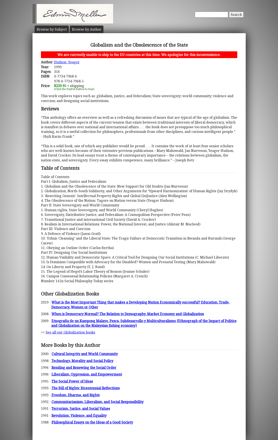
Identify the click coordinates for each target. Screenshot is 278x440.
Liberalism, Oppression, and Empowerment (87, 374)
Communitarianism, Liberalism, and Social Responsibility (98, 401)
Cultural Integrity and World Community (85, 353)
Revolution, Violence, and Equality (79, 415)
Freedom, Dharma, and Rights (76, 395)
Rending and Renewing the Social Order (84, 367)
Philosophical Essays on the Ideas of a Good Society (92, 422)
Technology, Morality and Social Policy (82, 360)
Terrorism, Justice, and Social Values (81, 408)
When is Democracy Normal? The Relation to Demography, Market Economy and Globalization (128, 314)
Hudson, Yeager (67, 62)
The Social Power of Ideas (72, 381)
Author (86, 29)
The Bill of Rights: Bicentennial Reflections (86, 388)
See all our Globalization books (70, 332)
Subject (52, 29)
